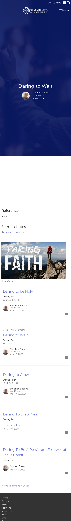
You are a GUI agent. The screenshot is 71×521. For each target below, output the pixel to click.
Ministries (6, 511)
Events (5, 501)
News (4, 504)
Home (4, 497)
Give (3, 518)
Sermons (6, 507)
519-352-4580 (54, 3)
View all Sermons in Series (15, 485)
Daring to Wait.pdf (13, 232)
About (4, 514)
